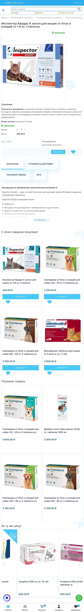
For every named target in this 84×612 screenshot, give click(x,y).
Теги (38, 174)
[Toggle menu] (3, 10)
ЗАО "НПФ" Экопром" (51, 144)
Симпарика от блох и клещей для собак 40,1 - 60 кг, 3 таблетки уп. (20, 352)
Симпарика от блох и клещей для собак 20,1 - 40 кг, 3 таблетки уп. (62, 281)
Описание (12, 163)
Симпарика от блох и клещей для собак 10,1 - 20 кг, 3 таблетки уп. (20, 431)
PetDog (4, 17)
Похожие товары (16, 174)
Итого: (4, 134)
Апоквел (15, 12)
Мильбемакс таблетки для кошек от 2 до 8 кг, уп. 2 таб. (62, 352)
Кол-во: (4, 129)
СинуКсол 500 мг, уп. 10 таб (18, 581)
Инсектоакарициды (74, 17)
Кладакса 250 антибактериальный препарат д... (64, 583)
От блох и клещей (66, 12)
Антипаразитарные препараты (49, 17)
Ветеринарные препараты (22, 17)
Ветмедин (38, 12)
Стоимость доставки (41, 163)
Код (3, 141)
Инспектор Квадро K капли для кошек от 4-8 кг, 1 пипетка (19, 281)
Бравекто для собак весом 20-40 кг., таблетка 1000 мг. (62, 431)
